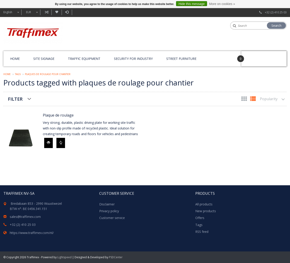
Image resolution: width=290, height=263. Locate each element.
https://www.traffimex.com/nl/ (32, 233)
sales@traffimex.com (25, 216)
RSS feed (201, 231)
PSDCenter (116, 257)
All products (204, 204)
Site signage (43, 58)
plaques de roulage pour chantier (47, 74)
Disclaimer (107, 204)
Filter (15, 99)
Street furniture (181, 58)
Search (276, 25)
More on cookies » (222, 4)
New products (205, 211)
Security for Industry (133, 58)
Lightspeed (64, 257)
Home (15, 58)
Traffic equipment (84, 58)
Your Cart (254, 56)
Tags (18, 74)
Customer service (112, 218)
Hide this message (192, 4)
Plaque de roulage (58, 115)
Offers (199, 218)
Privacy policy (109, 211)
